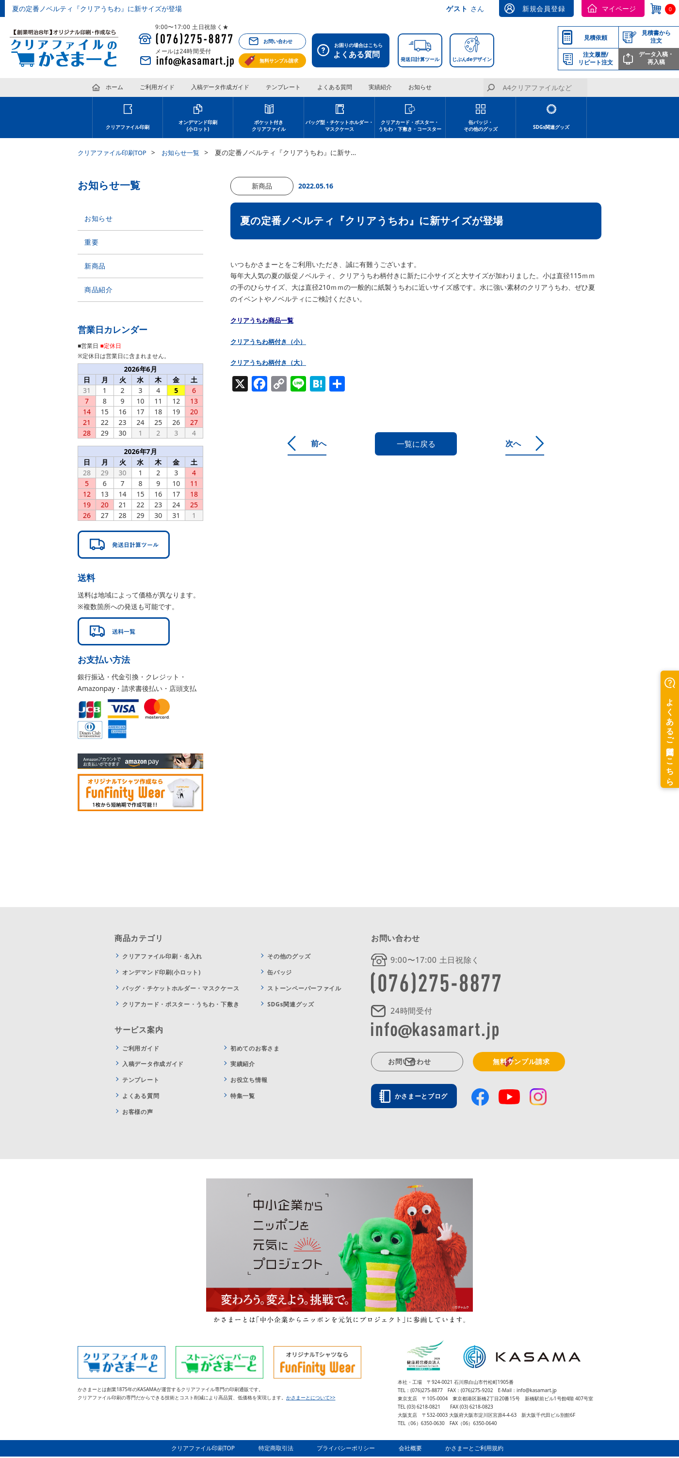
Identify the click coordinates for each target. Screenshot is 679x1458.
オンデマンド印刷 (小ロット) (197, 125)
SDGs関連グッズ (551, 127)
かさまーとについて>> (310, 1400)
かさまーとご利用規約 (468, 1450)
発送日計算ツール (420, 59)
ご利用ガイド (157, 87)
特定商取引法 (282, 1450)
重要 (91, 243)
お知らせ (420, 87)
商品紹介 (98, 292)
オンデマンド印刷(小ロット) (161, 976)
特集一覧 (242, 1099)
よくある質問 (334, 87)
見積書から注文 (656, 37)
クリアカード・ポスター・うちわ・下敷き (180, 1007)
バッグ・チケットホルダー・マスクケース (180, 991)
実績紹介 (380, 87)
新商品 (95, 267)
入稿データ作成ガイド (220, 87)
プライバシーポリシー (348, 1450)
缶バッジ (279, 976)
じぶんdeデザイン (472, 59)
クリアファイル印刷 (127, 127)
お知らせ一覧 (187, 152)
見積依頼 (595, 37)
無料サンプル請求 (278, 60)
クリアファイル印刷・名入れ (162, 960)
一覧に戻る (416, 444)
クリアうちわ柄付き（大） (271, 362)
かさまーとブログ (424, 1099)
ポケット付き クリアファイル (269, 125)
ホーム (114, 87)
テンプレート (283, 87)
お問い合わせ (277, 41)
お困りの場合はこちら (353, 51)
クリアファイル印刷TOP (115, 152)
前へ (305, 443)
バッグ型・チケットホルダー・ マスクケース (339, 125)
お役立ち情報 (248, 1083)
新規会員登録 (543, 8)
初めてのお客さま (255, 1051)
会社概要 (408, 1450)
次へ (527, 443)
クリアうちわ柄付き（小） (271, 341)
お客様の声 (137, 1115)
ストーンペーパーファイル (304, 991)
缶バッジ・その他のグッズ (481, 125)
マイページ (619, 8)
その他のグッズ (288, 960)
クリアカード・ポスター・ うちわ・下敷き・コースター (409, 125)
